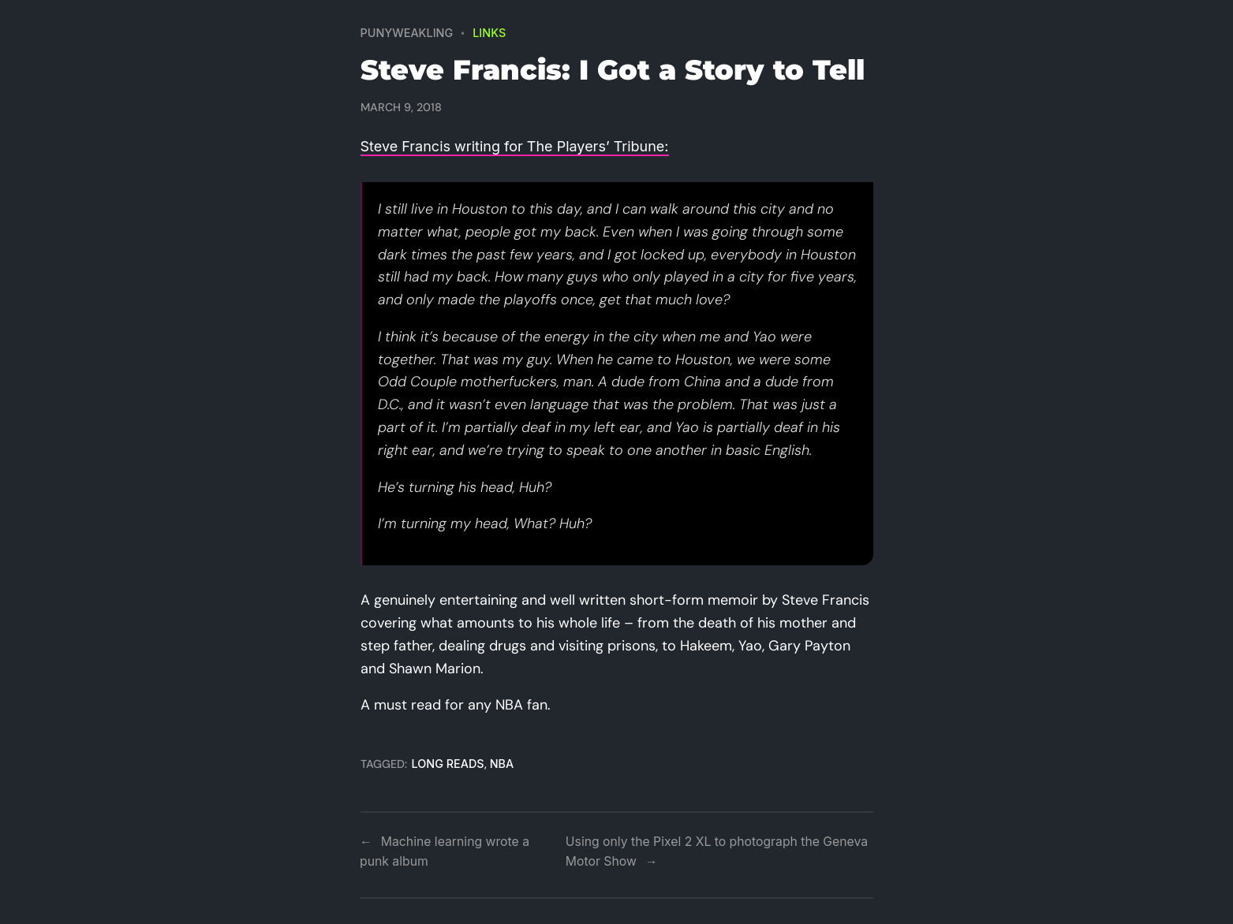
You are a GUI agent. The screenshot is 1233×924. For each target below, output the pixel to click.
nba (502, 763)
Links (489, 32)
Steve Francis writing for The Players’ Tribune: (515, 146)
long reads (448, 763)
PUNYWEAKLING (407, 32)
